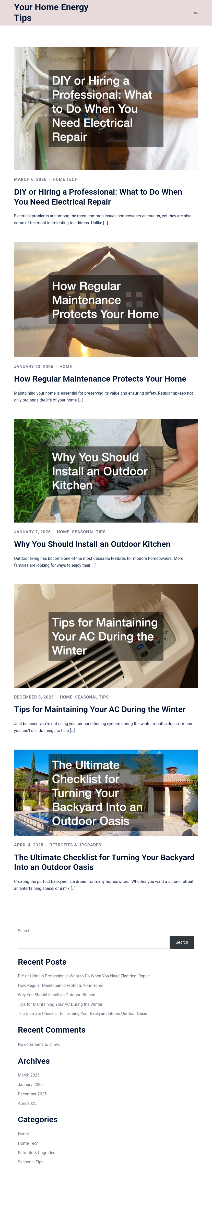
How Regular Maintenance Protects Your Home (100, 379)
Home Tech (65, 179)
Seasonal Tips (89, 531)
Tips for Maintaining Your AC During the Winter (99, 709)
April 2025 (27, 1103)
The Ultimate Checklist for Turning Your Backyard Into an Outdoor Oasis (82, 1013)
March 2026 (29, 1075)
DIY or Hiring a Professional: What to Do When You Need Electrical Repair (98, 196)
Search (24, 930)
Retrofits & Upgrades (75, 845)
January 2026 (30, 1084)
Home (66, 366)
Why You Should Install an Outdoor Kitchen (92, 544)
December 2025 (32, 1094)
